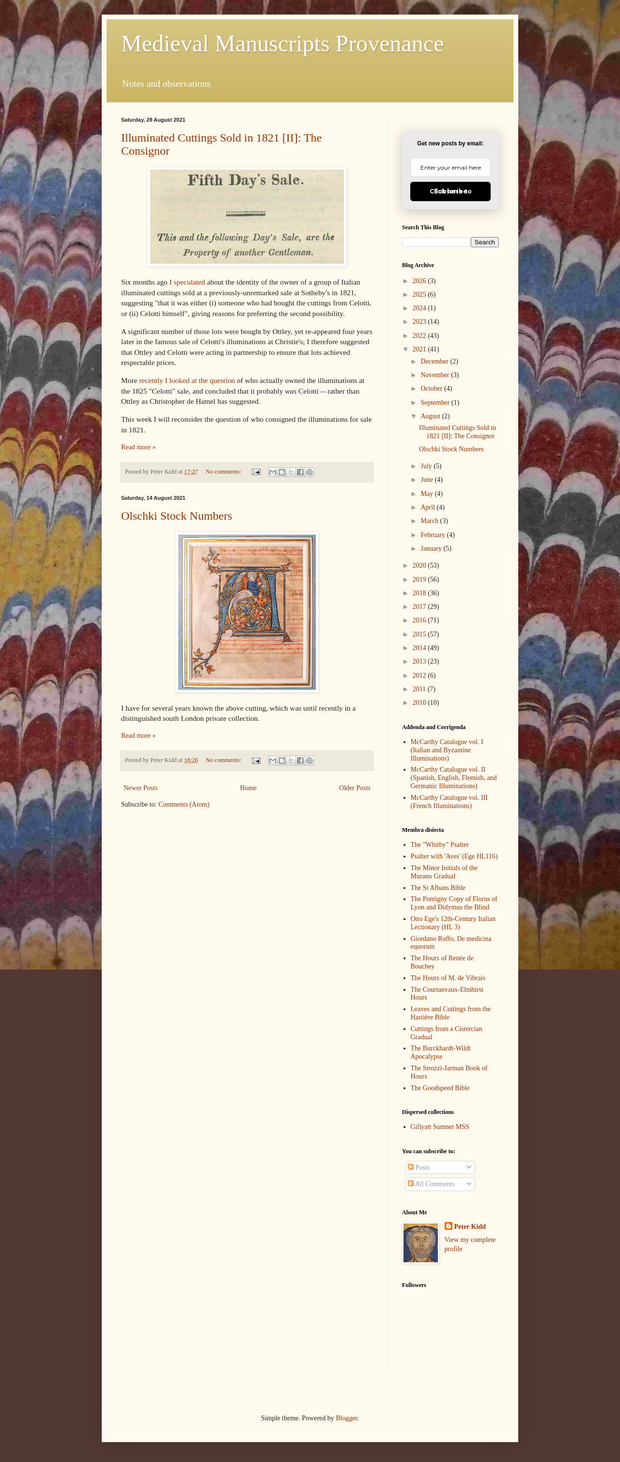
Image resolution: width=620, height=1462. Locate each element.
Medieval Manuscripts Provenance (282, 43)
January (431, 548)
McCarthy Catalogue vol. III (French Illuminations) (449, 802)
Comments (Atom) (183, 804)
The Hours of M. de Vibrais (448, 978)
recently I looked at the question (187, 380)
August (431, 416)
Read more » (138, 447)
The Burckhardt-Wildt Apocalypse (441, 1052)
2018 (420, 593)
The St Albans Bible (438, 887)
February (433, 535)
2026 (420, 281)
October (432, 388)
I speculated (187, 282)
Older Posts (355, 788)
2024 (420, 308)
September (435, 402)
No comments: (224, 471)
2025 (420, 294)
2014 (420, 648)
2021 (420, 349)
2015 (420, 634)
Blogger (346, 1418)
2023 (420, 321)
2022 (420, 335)
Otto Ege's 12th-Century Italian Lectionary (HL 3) (453, 923)
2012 (420, 675)
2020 (420, 565)
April (428, 507)
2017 (420, 606)
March (430, 520)
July (427, 466)
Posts (419, 1167)
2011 (420, 689)
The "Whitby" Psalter (440, 844)
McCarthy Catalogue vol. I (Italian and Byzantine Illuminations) (447, 750)
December (435, 361)
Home (248, 788)
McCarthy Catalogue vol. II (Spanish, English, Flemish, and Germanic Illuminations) (454, 778)
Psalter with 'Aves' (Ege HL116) (454, 856)
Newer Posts (140, 788)
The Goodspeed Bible (440, 1088)
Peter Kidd (470, 1226)
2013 (420, 661)
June (427, 479)
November (435, 375)
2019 (420, 579)
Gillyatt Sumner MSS (440, 1126)
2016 (420, 620)
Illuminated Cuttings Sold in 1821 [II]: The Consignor (457, 432)
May (427, 493)
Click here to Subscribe (451, 191)
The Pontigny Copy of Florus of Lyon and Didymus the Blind (454, 903)
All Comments (431, 1184)
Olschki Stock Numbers (176, 515)
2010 (420, 702)
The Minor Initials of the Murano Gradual (444, 872)
